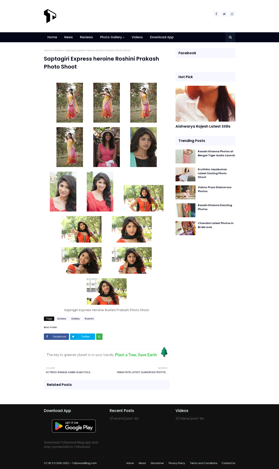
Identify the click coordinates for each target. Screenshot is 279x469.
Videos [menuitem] (137, 37)
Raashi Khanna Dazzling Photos (215, 207)
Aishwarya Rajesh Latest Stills (202, 126)
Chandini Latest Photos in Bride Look (216, 225)
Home (47, 50)
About (142, 463)
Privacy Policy (177, 463)
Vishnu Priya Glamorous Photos (214, 189)
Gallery (75, 318)
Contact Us (228, 463)
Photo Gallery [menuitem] (111, 37)
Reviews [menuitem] (86, 37)
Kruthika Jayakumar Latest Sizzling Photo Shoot (212, 173)
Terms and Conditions (204, 463)
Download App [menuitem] (162, 37)
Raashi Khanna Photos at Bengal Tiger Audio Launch (216, 153)
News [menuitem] (68, 37)
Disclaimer (157, 463)
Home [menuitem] (52, 37)
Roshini (89, 318)
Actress (57, 50)
